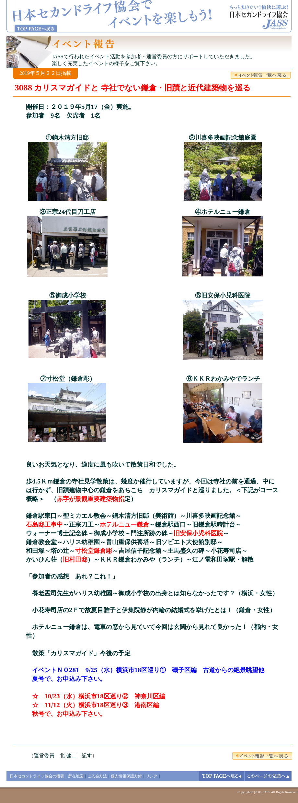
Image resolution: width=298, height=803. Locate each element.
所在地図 (76, 776)
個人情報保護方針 (126, 776)
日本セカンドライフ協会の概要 (37, 776)
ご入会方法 (97, 776)
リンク (151, 776)
